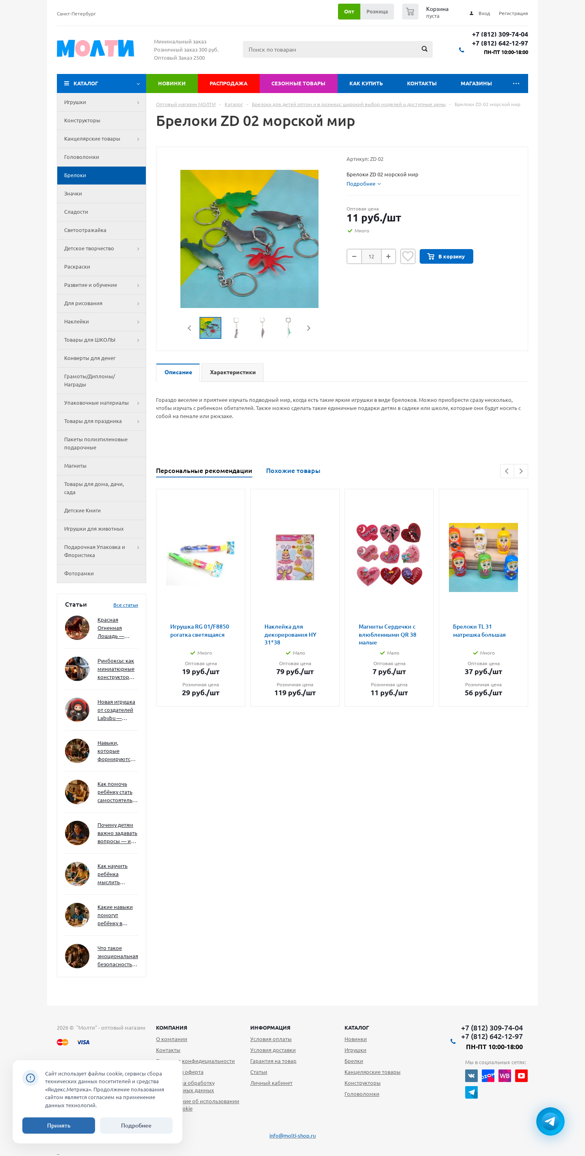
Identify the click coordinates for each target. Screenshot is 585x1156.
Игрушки (105, 102)
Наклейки (105, 322)
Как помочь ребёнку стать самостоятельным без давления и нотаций (118, 792)
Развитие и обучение (105, 285)
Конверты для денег (89, 358)
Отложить (408, 256)
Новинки (172, 83)
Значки (73, 193)
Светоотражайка (85, 230)
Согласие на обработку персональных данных (185, 1086)
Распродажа (228, 83)
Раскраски (77, 266)
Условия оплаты (271, 1039)
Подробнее (136, 1125)
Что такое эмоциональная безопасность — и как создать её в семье (118, 956)
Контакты (422, 83)
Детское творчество (105, 249)
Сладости (76, 212)
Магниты (75, 465)
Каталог (86, 83)
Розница (377, 11)
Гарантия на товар (273, 1061)
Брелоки (75, 175)
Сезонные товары (298, 83)
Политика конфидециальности (195, 1061)
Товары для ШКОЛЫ (105, 340)
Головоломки (81, 157)
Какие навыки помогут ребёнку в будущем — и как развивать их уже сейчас (115, 915)
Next (308, 328)
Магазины (476, 83)
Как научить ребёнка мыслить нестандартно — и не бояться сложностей (117, 874)
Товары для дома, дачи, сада (94, 488)
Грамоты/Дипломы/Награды (89, 380)
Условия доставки (273, 1050)
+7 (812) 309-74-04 (500, 34)
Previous (190, 328)
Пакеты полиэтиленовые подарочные (96, 443)
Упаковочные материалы (105, 403)
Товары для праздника (105, 421)
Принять (59, 1125)
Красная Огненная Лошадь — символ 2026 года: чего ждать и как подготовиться (116, 628)
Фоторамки (79, 573)
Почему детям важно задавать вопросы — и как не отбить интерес (117, 833)
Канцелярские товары (105, 139)
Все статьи (125, 604)
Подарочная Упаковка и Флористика (105, 551)
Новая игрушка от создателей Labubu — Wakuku (116, 710)
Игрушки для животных (94, 528)
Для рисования (105, 303)
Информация (270, 1027)
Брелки (353, 1061)
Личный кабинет (271, 1083)
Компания (171, 1027)
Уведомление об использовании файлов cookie (197, 1104)
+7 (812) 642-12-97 (500, 43)
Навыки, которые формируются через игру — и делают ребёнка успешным (116, 751)
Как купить (366, 83)
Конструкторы (82, 120)
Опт (349, 11)
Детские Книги (82, 510)
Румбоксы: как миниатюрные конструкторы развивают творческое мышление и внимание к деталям (116, 669)
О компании (171, 1039)
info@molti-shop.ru (292, 1136)
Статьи (258, 1072)
